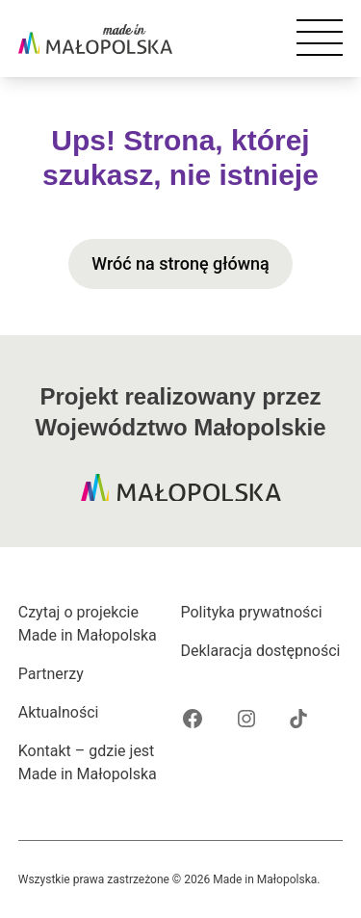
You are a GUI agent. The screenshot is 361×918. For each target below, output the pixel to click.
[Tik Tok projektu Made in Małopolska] (298, 718)
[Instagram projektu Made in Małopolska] (246, 718)
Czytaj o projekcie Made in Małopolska (87, 623)
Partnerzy (51, 674)
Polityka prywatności (251, 612)
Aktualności (58, 712)
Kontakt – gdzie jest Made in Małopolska (87, 762)
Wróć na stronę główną (180, 263)
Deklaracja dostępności (261, 651)
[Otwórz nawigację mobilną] (320, 38)
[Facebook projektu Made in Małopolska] (192, 718)
